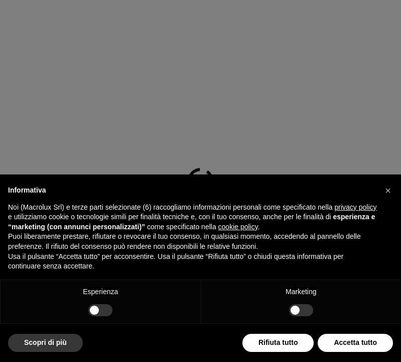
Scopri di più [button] (45, 342)
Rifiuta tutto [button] (278, 342)
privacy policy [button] (356, 207)
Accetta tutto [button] (355, 342)
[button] (388, 191)
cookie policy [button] (238, 227)
